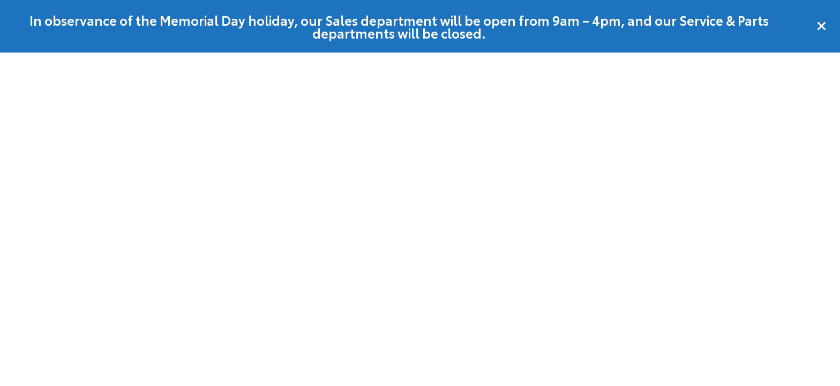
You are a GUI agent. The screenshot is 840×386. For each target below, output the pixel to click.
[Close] (822, 26)
